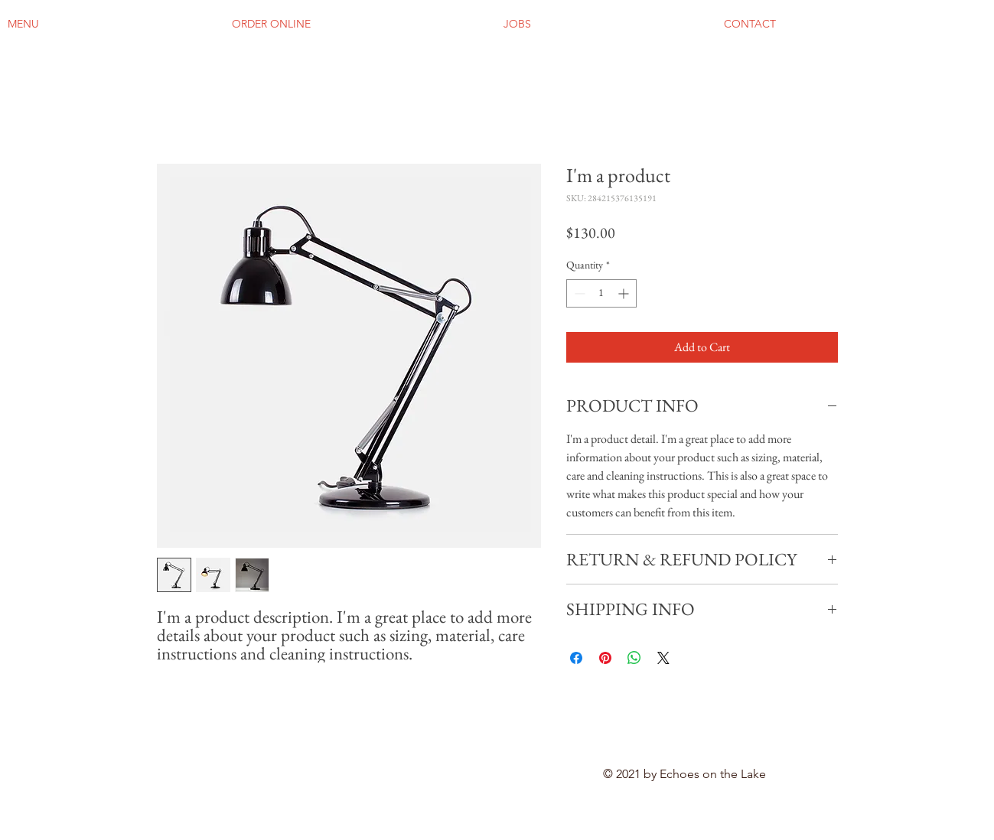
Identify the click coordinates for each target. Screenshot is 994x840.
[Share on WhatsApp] (634, 658)
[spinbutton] (601, 293)
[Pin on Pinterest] (605, 658)
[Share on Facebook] (576, 658)
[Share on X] (663, 658)
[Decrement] (578, 293)
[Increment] (624, 293)
